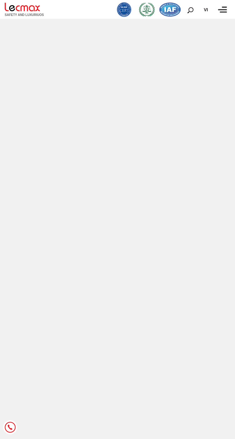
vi (206, 9)
